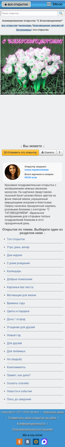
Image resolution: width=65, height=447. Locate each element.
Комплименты (16, 367)
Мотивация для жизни (21, 295)
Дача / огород (16, 319)
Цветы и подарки (18, 311)
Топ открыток (16, 239)
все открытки (16, 4)
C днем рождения (18, 263)
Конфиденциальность (31, 423)
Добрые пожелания (19, 279)
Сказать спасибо (18, 383)
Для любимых (16, 351)
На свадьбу (14, 359)
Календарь (25, 25)
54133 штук (31, 177)
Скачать (47, 152)
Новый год (14, 335)
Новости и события (19, 391)
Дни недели (14, 255)
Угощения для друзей (21, 327)
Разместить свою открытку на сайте (32, 418)
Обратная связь (53, 412)
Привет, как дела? (19, 375)
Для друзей (14, 343)
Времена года (16, 303)
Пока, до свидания (19, 399)
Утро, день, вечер (18, 247)
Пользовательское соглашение (32, 429)
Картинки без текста (20, 287)
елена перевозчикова (37, 169)
